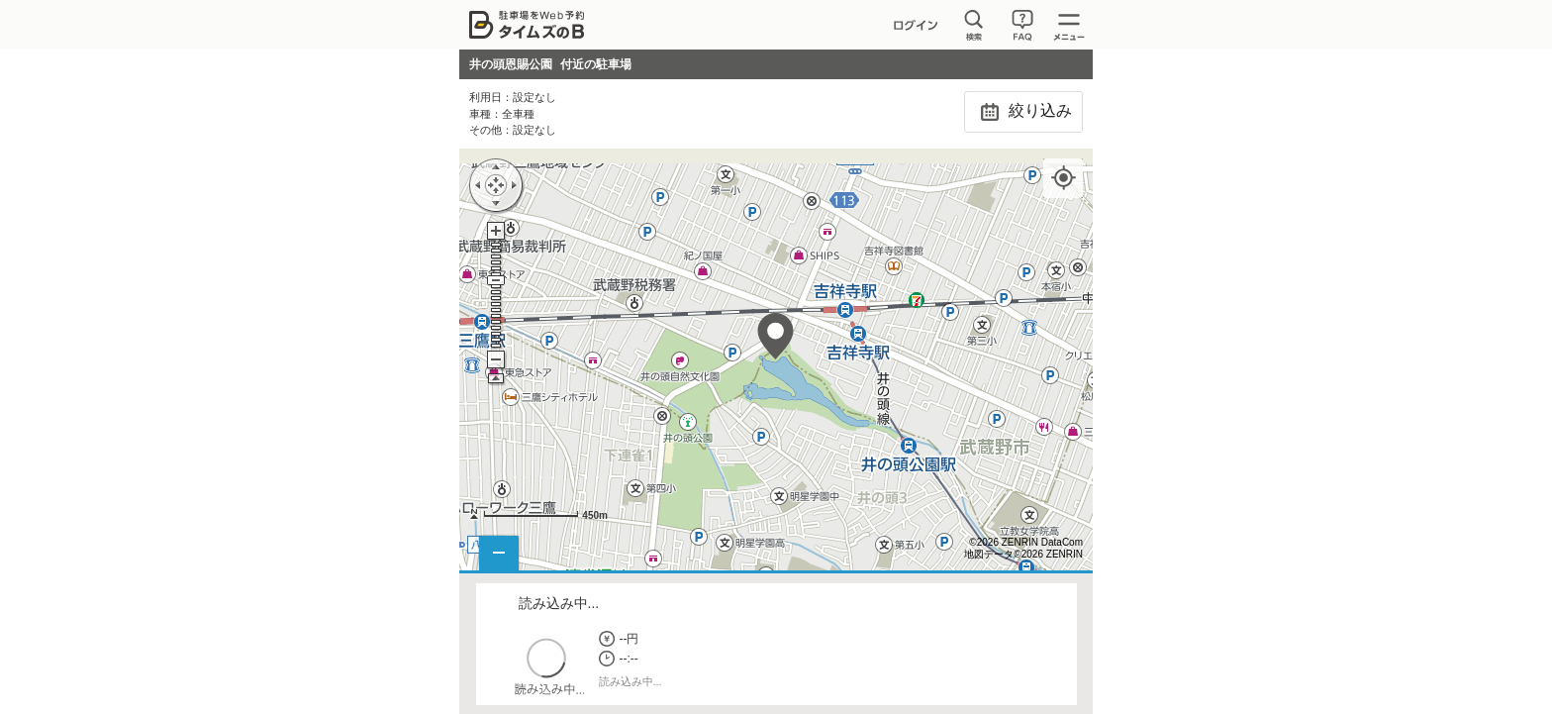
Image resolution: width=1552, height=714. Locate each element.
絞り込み (1023, 112)
